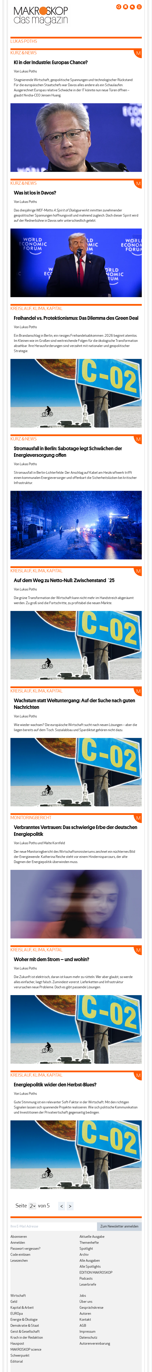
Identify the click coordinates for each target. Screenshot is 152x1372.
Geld (13, 1302)
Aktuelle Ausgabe (92, 1237)
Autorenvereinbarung (95, 1343)
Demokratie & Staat (24, 1326)
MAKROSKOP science (25, 1349)
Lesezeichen (19, 1261)
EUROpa (16, 1314)
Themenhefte (89, 1243)
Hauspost (17, 1343)
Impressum (88, 1332)
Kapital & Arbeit (22, 1308)
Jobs (83, 1296)
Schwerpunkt (19, 1355)
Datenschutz (88, 1338)
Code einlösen (20, 1255)
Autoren (85, 1314)
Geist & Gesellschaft (25, 1332)
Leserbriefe (88, 1284)
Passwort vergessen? (25, 1249)
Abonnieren (18, 1237)
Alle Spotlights (90, 1267)
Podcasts (86, 1279)
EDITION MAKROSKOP (96, 1273)
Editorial (16, 1361)
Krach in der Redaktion (26, 1338)
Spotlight (86, 1249)
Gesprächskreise (91, 1308)
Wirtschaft (18, 1296)
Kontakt (85, 1320)
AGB (83, 1326)
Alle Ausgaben (90, 1261)
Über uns (86, 1302)
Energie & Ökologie (24, 1320)
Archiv (84, 1255)
